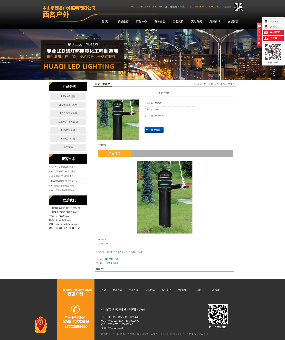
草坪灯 (231, 84)
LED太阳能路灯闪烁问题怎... (64, 171)
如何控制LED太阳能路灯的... (64, 176)
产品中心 (141, 21)
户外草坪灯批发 (135, 252)
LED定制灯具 (68, 138)
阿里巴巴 (227, 6)
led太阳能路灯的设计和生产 (63, 190)
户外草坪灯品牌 (111, 263)
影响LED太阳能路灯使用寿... (64, 167)
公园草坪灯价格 (111, 259)
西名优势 (178, 21)
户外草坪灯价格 (120, 252)
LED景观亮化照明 (68, 105)
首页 (103, 289)
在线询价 (154, 130)
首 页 (105, 21)
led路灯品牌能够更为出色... (63, 185)
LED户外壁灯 (68, 130)
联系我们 (215, 289)
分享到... (274, 38)
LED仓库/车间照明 (68, 121)
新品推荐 (123, 21)
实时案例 (196, 21)
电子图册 (159, 21)
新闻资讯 (214, 21)
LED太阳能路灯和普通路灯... (64, 181)
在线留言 (233, 21)
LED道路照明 (68, 96)
